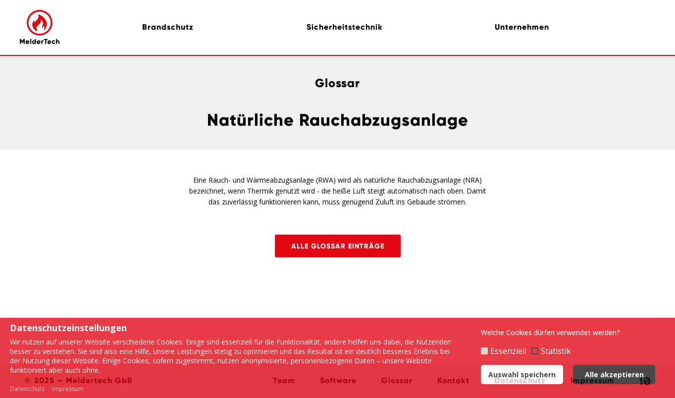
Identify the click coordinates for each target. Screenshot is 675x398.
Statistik (556, 351)
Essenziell (508, 351)
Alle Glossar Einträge (337, 246)
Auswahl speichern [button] (522, 374)
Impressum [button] (68, 389)
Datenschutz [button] (27, 389)
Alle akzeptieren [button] (614, 374)
